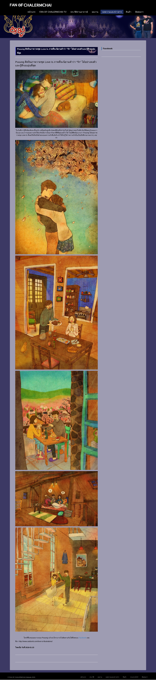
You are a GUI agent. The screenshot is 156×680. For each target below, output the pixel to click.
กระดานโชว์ (134, 677)
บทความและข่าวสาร (112, 12)
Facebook (82, 638)
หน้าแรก (31, 12)
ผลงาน (95, 12)
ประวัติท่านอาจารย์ (79, 12)
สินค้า (128, 12)
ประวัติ (92, 677)
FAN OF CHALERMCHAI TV (53, 12)
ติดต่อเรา (139, 12)
